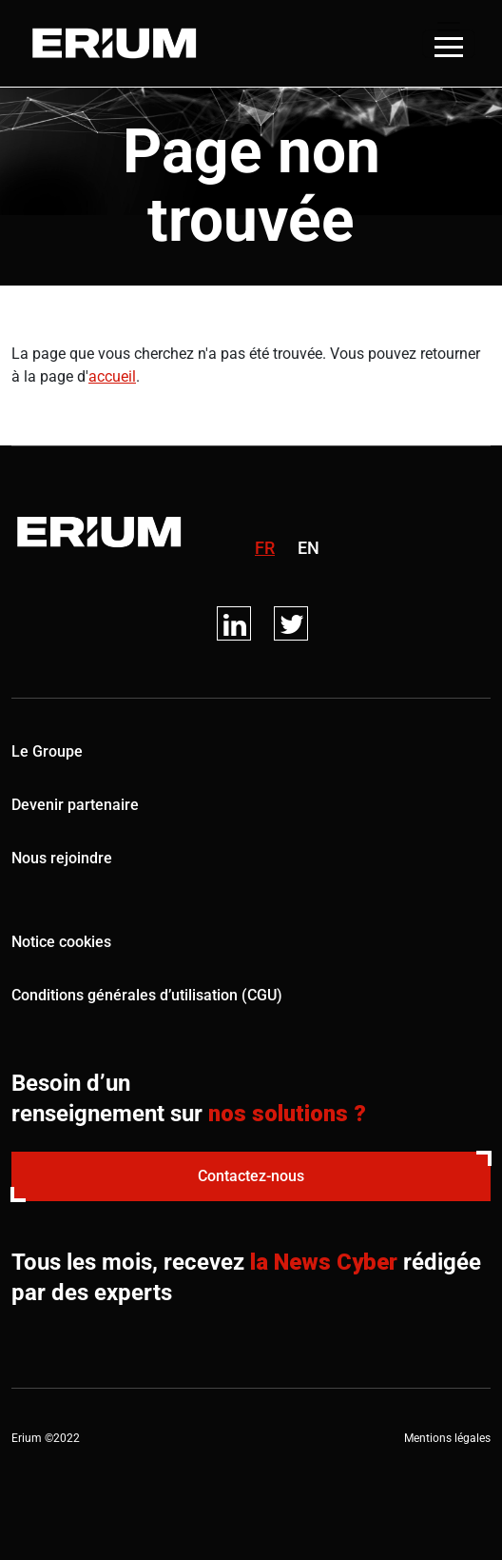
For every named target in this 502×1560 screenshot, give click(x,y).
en (308, 548)
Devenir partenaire (75, 805)
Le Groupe (47, 751)
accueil (112, 376)
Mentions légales (447, 1438)
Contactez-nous (251, 1176)
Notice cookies (61, 942)
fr (265, 548)
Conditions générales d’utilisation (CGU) (146, 995)
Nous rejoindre (61, 858)
